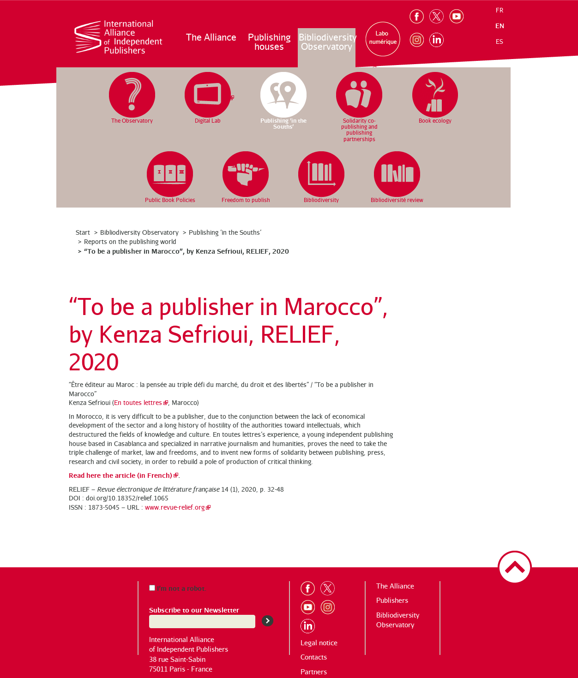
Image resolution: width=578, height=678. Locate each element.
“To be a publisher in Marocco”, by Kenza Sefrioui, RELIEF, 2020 (186, 250)
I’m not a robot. (177, 587)
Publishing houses (269, 41)
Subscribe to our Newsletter (194, 609)
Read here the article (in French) (120, 474)
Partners (314, 671)
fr (499, 10)
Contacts (314, 657)
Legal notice (319, 642)
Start (83, 232)
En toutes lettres (138, 402)
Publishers (392, 600)
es (499, 41)
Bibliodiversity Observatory (327, 41)
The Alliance (211, 37)
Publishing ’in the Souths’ (225, 232)
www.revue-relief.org (175, 507)
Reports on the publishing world (130, 241)
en (499, 26)
